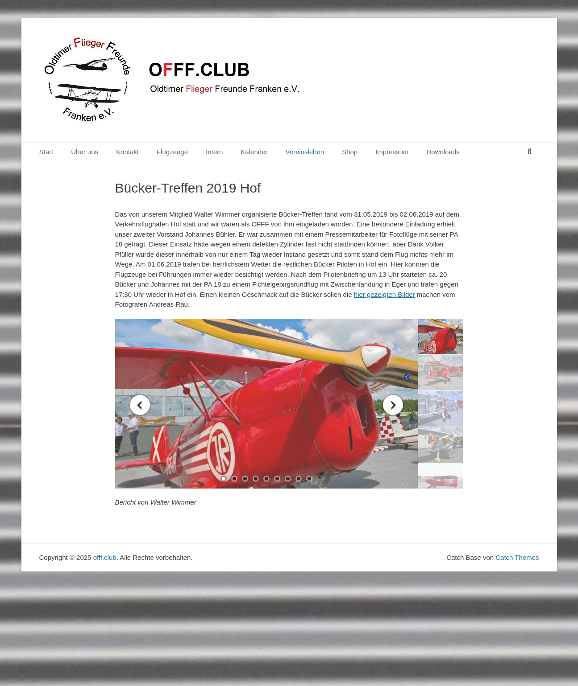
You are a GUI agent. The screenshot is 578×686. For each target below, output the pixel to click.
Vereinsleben (304, 152)
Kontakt (127, 152)
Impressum (391, 152)
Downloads (442, 152)
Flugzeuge (172, 152)
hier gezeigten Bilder (384, 294)
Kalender (254, 152)
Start (46, 152)
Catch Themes (517, 557)
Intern (214, 152)
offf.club (104, 557)
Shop (350, 152)
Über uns (84, 152)
